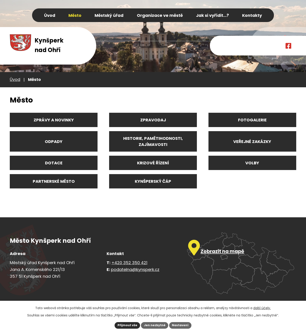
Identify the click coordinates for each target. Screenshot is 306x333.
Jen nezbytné (155, 325)
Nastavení (183, 325)
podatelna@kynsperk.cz (135, 269)
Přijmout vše (124, 325)
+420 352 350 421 (129, 262)
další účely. (262, 307)
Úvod (15, 79)
